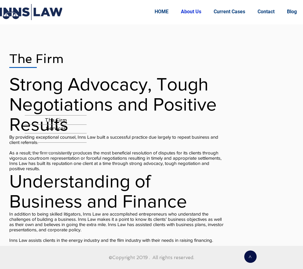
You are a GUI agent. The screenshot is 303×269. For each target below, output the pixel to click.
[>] (250, 256)
